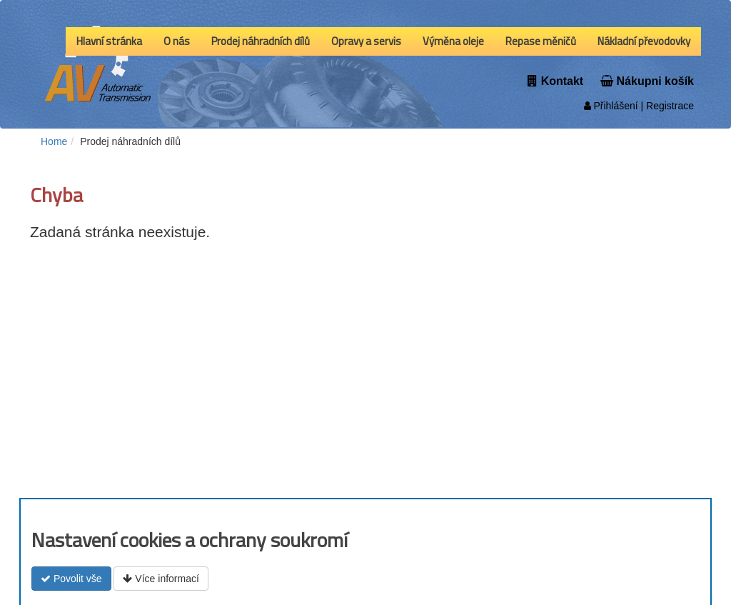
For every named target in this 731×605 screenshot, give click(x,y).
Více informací (160, 578)
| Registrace (666, 105)
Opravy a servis (366, 41)
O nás (176, 41)
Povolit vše (71, 578)
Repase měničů (540, 41)
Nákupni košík (647, 81)
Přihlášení (611, 105)
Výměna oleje (453, 41)
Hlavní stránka (109, 41)
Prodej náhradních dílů (260, 41)
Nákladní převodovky (644, 41)
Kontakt (555, 81)
